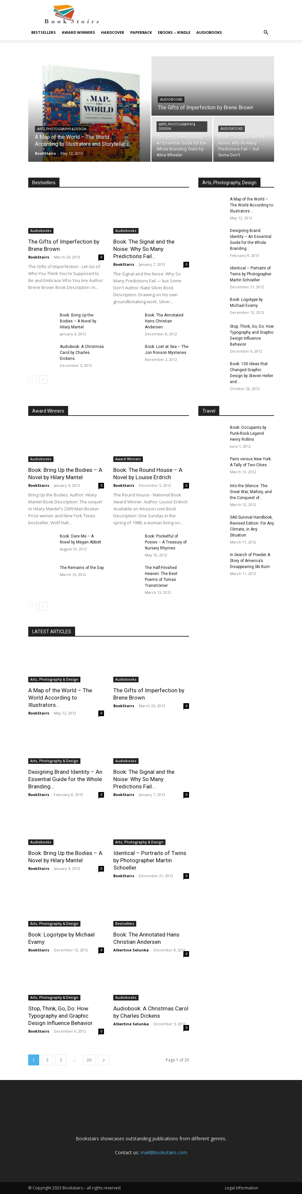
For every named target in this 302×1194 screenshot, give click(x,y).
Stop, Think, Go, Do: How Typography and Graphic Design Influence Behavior (60, 1015)
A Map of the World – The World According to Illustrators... (251, 205)
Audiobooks (209, 32)
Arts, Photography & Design (61, 129)
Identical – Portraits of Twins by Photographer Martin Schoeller (250, 274)
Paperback (141, 32)
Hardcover (112, 32)
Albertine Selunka (131, 949)
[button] (266, 32)
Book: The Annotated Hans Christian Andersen (164, 321)
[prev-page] (32, 379)
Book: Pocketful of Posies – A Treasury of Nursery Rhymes (166, 542)
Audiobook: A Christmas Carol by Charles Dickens (82, 352)
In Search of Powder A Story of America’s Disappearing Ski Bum (250, 560)
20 (89, 1060)
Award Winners (78, 32)
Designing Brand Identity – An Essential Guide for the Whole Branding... (65, 779)
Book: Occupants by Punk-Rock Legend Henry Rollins (248, 433)
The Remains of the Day (82, 567)
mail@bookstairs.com (164, 1152)
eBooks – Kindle (174, 32)
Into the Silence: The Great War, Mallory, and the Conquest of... (251, 491)
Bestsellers (43, 32)
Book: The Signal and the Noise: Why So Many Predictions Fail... (143, 248)
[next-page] (43, 379)
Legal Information (241, 1188)
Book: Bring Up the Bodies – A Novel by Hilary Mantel (78, 321)
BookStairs (45, 153)
